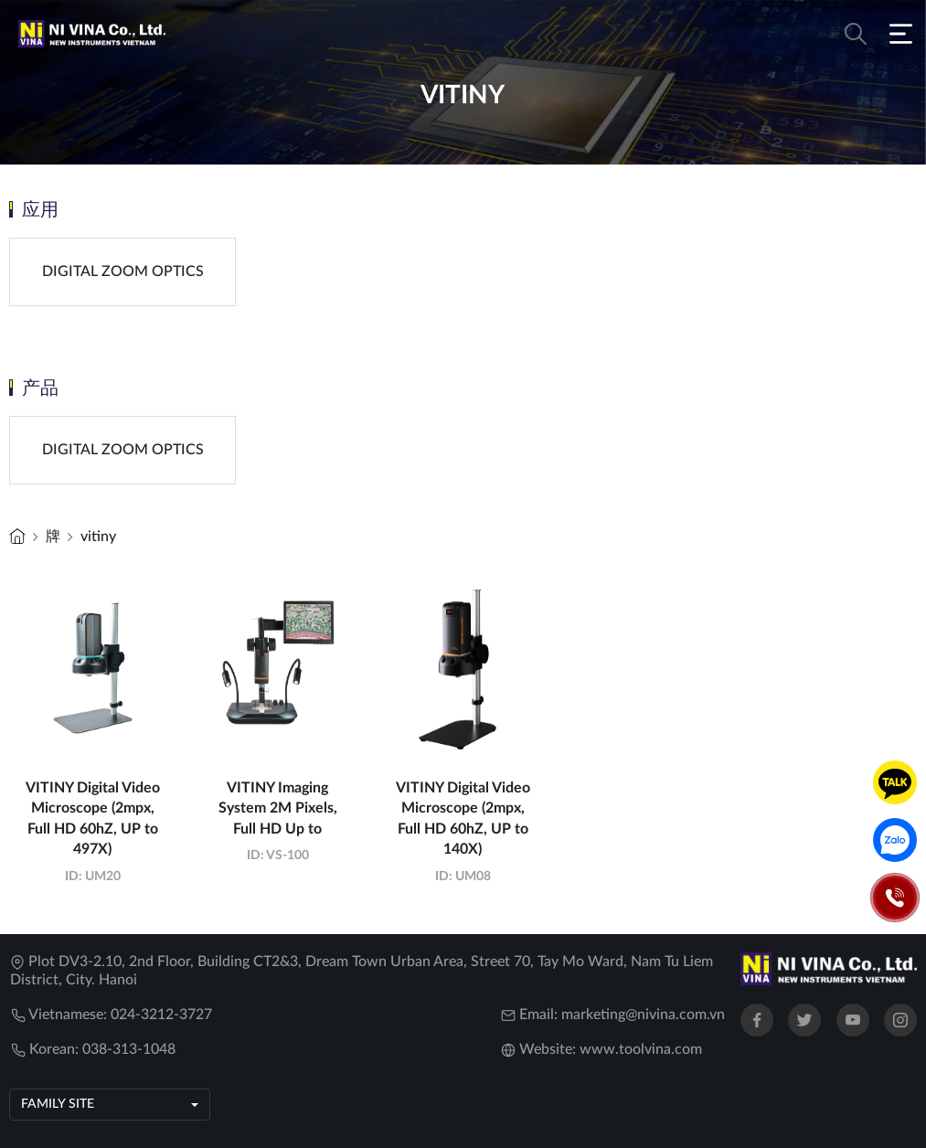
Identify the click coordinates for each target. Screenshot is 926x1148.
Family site (57, 1104)
